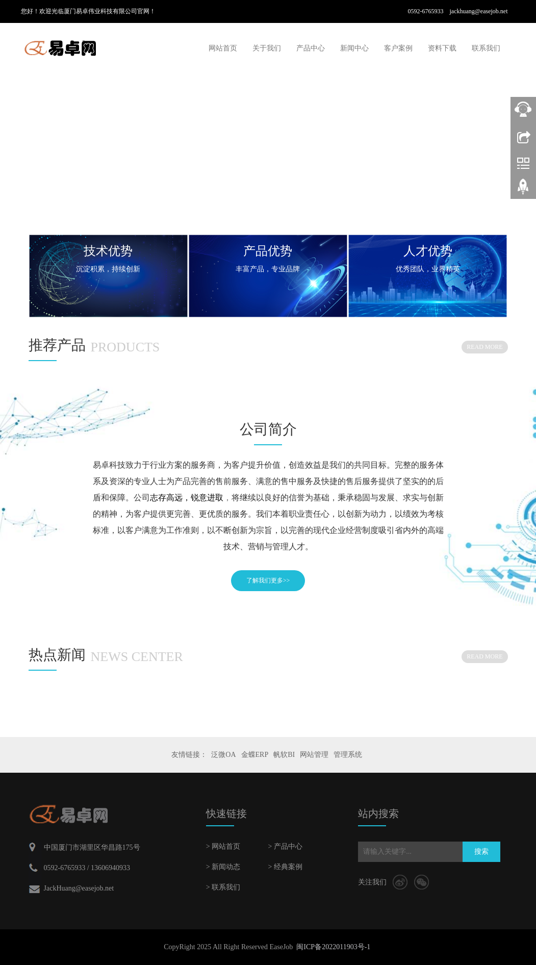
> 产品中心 (285, 846)
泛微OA (223, 754)
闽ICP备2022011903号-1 (333, 947)
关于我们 (266, 48)
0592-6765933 (428, 11)
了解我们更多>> (268, 580)
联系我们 (486, 48)
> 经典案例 (285, 867)
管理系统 (348, 754)
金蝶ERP (255, 754)
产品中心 (310, 48)
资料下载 (442, 48)
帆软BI (284, 754)
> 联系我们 (223, 887)
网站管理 (314, 754)
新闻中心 (354, 48)
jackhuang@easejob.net (478, 11)
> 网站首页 (223, 846)
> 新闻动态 (223, 867)
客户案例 (398, 48)
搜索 (481, 851)
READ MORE (484, 346)
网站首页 (223, 48)
